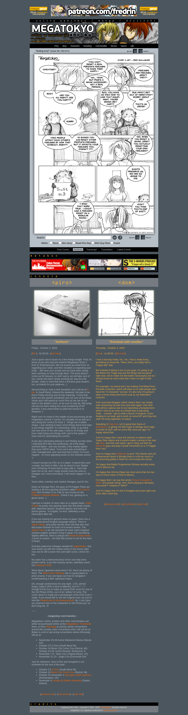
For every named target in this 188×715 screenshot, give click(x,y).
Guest (115, 243)
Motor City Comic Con (62, 672)
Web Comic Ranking (53, 573)
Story (54, 243)
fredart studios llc (110, 710)
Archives (77, 249)
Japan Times (38, 530)
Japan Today (38, 524)
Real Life (100, 445)
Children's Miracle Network (45, 495)
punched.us (102, 426)
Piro (34, 353)
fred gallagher (105, 707)
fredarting (87, 46)
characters (74, 46)
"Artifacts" (62, 341)
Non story (65, 243)
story (64, 46)
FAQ (56, 46)
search (123, 46)
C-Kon (55, 669)
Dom (99, 353)
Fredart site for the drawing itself (57, 600)
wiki (132, 46)
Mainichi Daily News (79, 535)
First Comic (63, 249)
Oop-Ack (113, 424)
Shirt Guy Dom (101, 243)
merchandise (101, 46)
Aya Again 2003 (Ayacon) (78, 675)
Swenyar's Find (43, 565)
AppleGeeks (79, 546)
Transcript (91, 249)
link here (55, 353)
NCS (102, 443)
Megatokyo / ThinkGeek (78, 623)
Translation (107, 249)
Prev (132, 51)
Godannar (121, 453)
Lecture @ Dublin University (67, 680)
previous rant (48, 694)
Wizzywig (51, 626)
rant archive (64, 694)
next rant (78, 694)
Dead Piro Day (82, 243)
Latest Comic (124, 249)
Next (143, 51)
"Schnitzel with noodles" (126, 341)
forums (114, 46)
